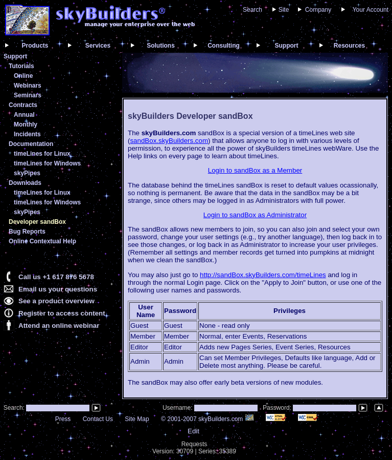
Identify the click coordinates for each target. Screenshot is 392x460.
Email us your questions (57, 289)
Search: (13, 407)
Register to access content (61, 313)
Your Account (370, 9)
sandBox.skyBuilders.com (169, 140)
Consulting (223, 45)
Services (97, 45)
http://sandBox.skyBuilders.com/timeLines (263, 275)
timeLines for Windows (47, 163)
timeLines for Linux (42, 153)
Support (286, 45)
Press (63, 419)
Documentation (31, 144)
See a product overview (56, 301)
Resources (349, 45)
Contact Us (98, 419)
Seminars (27, 95)
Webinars (27, 85)
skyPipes (27, 173)
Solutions (161, 45)
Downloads (25, 182)
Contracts (23, 105)
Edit (193, 431)
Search (252, 9)
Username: (178, 407)
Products (34, 45)
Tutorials (21, 66)
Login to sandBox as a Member (255, 170)
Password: (278, 407)
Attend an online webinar (58, 325)
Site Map (137, 419)
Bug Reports (27, 231)
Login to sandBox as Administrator (255, 215)
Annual (24, 114)
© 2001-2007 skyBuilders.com (207, 419)
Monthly (25, 124)
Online (23, 75)
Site (284, 9)
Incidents (27, 134)
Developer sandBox (37, 221)
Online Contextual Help (42, 241)
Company (318, 9)
